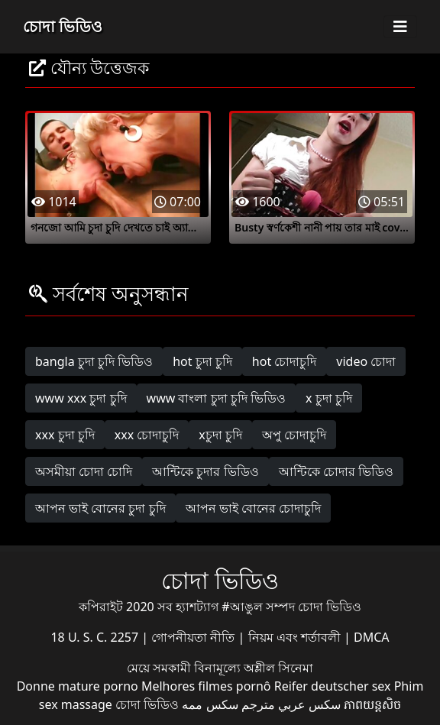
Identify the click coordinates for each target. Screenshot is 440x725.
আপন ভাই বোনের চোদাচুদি (253, 508)
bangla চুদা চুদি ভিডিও (94, 361)
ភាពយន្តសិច (372, 704)
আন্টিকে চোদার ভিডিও (336, 471)
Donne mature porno (77, 686)
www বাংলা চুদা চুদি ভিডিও (216, 398)
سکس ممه (210, 704)
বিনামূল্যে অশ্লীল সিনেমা (253, 667)
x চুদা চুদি (329, 398)
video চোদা (366, 361)
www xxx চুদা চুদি (81, 398)
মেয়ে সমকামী (160, 667)
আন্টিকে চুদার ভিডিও (205, 471)
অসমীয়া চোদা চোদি (83, 471)
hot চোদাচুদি (284, 361)
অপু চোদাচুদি (294, 434)
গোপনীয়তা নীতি (194, 637)
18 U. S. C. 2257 (95, 637)
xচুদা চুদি (220, 434)
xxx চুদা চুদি (65, 434)
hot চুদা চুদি (202, 361)
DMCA (372, 637)
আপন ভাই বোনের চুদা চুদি (100, 508)
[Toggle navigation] (400, 26)
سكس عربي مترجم (291, 704)
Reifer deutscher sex (332, 686)
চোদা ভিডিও (62, 26)
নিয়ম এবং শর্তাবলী (296, 637)
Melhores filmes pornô (206, 686)
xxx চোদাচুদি (147, 434)
